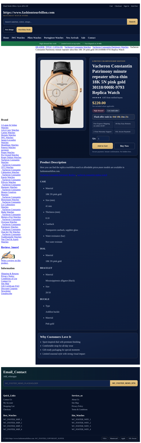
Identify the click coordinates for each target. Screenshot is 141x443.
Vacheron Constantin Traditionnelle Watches (11, 235)
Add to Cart (102, 146)
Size (47, 286)
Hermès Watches (8, 135)
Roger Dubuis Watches (11, 157)
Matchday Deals (24, 30)
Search (132, 22)
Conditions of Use (9, 278)
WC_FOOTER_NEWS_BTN (123, 383)
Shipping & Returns (10, 273)
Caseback (50, 224)
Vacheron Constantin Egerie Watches (11, 176)
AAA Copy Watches (10, 130)
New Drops (9, 30)
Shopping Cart (8, 406)
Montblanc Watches (10, 145)
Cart (111, 6)
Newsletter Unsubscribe (6, 292)
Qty (94, 138)
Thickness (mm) (53, 212)
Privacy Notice (7, 276)
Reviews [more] (10, 247)
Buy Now (124, 146)
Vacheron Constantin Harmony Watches (11, 186)
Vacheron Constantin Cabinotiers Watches (11, 171)
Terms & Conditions (79, 409)
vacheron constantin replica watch (92, 175)
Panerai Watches (8, 147)
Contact (91, 38)
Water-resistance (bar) (56, 236)
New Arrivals (72, 38)
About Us (75, 400)
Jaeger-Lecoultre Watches (8, 141)
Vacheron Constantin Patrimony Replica (57, 175)
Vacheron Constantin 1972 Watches (11, 166)
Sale (83, 38)
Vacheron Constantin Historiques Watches (11, 198)
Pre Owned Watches (10, 155)
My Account (8, 403)
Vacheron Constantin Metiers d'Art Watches (11, 215)
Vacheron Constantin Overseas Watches (11, 220)
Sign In (126, 6)
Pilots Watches (34, 38)
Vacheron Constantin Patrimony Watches (110, 47)
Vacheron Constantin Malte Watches (11, 210)
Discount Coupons (9, 288)
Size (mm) (50, 200)
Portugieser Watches (53, 38)
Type (48, 306)
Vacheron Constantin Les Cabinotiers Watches (11, 204)
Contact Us (6, 281)
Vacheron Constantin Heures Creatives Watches (11, 192)
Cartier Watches (8, 132)
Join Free (134, 6)
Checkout (118, 6)
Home (6, 38)
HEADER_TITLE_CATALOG (49, 47)
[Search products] (65, 22)
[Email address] (56, 383)
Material (49, 188)
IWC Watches (18, 38)
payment (5, 150)
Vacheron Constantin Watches (77, 47)
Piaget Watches (8, 152)
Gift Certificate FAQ (10, 286)
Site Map (5, 283)
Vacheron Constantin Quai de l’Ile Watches (11, 230)
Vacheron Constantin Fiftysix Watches (11, 181)
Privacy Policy (77, 406)
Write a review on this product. (11, 260)
